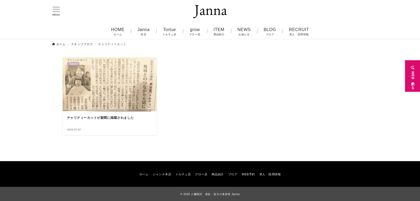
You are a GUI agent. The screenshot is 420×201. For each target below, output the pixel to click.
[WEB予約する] (412, 76)
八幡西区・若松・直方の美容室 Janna (215, 194)
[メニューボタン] (56, 11)
